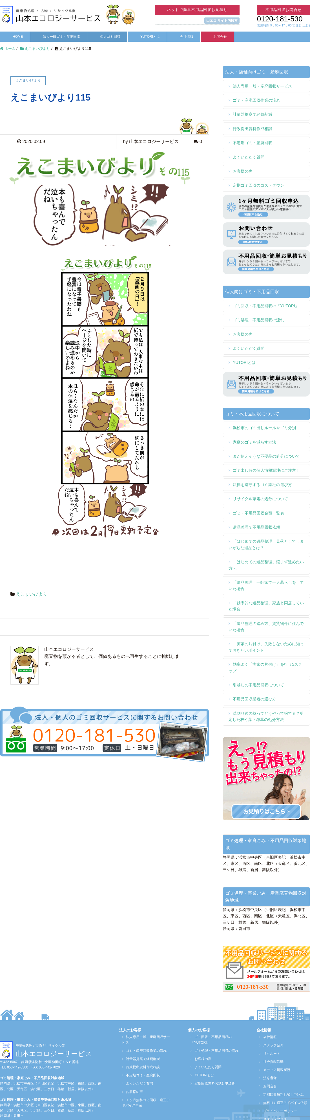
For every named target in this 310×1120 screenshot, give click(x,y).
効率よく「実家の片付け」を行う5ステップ (265, 667)
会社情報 (186, 37)
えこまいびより (31, 594)
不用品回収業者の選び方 (254, 699)
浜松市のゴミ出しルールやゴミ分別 (264, 428)
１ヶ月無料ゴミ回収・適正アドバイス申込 (144, 1102)
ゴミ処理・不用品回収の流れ (258, 320)
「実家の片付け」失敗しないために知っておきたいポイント (266, 647)
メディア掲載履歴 (273, 1070)
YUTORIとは (150, 37)
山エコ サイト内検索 (222, 20)
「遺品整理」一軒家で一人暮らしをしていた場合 (266, 585)
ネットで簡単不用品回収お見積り (197, 10)
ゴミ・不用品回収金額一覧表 (258, 513)
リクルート (268, 1054)
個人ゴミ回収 (110, 37)
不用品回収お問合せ (283, 10)
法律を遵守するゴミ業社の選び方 (262, 484)
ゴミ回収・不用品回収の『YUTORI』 (266, 306)
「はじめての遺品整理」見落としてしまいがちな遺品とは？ (266, 544)
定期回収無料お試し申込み (212, 1083)
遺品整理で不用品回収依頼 (256, 527)
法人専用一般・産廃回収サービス (262, 86)
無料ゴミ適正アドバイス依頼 (282, 1103)
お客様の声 (243, 171)
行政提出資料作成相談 (252, 128)
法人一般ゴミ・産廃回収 (61, 37)
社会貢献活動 (270, 1062)
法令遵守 (267, 1078)
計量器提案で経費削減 (252, 114)
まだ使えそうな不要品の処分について (266, 456)
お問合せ (220, 37)
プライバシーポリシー (277, 1111)
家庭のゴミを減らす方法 (254, 442)
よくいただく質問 (248, 157)
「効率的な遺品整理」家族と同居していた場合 (266, 606)
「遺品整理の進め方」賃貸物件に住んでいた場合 (266, 626)
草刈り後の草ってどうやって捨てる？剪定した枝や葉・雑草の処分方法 (266, 716)
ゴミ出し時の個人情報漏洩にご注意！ (266, 470)
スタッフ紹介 (270, 1045)
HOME (18, 37)
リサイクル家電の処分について (260, 498)
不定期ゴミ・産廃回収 (252, 143)
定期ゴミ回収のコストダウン (258, 185)
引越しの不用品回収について (258, 685)
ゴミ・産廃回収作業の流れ (256, 100)
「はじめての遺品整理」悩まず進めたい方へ (266, 565)
